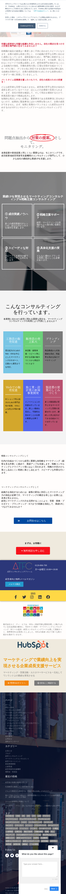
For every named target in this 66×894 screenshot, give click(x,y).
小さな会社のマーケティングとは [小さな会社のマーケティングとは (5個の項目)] (28, 835)
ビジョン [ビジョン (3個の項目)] (29, 825)
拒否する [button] (42, 26)
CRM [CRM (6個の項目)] (18, 816)
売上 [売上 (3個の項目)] (52, 832)
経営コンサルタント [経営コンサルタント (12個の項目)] (13, 841)
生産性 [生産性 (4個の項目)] (36, 838)
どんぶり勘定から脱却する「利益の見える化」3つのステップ (28, 791)
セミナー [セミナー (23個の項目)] (9, 825)
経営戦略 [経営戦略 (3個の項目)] (45, 841)
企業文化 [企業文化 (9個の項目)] (18, 832)
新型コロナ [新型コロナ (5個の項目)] (10, 838)
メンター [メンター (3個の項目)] (34, 828)
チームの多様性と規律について (17, 801)
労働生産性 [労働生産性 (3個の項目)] (39, 832)
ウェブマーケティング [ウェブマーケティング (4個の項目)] (28, 819)
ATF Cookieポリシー (41, 11)
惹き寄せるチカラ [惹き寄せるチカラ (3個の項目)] (49, 835)
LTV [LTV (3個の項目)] (33, 816)
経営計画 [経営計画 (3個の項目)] (17, 844)
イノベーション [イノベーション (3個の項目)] (11, 819)
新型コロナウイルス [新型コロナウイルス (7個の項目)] (24, 838)
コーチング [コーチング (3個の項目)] (48, 822)
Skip (46, 889)
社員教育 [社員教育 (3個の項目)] (44, 838)
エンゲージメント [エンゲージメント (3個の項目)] (12, 822)
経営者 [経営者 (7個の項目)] (8, 844)
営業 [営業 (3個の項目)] (46, 832)
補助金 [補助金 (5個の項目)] (25, 844)
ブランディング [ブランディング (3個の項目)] (40, 825)
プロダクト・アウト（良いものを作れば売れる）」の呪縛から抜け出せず (32, 806)
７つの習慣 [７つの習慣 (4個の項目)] (34, 844)
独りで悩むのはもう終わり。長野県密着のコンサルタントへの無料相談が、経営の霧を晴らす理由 (32, 796)
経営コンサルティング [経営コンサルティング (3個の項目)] (31, 841)
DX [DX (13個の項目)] (23, 816)
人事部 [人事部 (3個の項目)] (55, 828)
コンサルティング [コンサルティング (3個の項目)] (35, 822)
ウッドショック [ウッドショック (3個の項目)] (43, 819)
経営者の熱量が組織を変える (16, 782)
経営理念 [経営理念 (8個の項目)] (53, 841)
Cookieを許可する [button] (26, 26)
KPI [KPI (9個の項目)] (28, 816)
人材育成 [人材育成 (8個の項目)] (9, 832)
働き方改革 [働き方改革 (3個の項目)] (28, 832)
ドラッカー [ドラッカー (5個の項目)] (19, 825)
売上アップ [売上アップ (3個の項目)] (10, 835)
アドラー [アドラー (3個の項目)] (46, 816)
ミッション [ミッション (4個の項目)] (24, 828)
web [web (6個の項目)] (39, 816)
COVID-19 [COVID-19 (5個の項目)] (9, 816)
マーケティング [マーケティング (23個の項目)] (11, 828)
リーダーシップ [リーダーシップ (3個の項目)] (44, 828)
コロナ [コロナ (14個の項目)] (24, 822)
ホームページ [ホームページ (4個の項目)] (53, 825)
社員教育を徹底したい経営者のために (19, 787)
